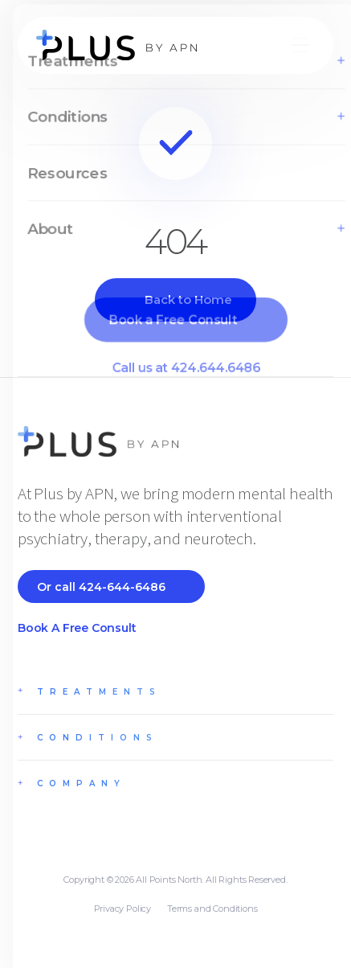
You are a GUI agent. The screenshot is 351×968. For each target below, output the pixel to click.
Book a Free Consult (77, 628)
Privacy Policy (122, 908)
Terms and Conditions (212, 908)
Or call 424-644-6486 (101, 587)
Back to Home (188, 299)
